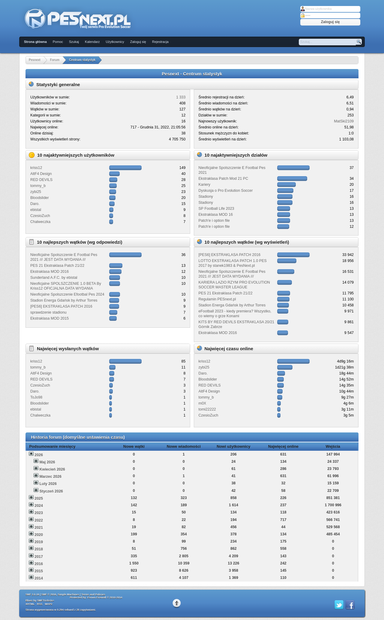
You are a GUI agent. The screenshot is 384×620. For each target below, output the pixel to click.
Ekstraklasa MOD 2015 (49, 318)
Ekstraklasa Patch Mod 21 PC (223, 178)
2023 (38, 513)
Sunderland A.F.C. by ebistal (53, 277)
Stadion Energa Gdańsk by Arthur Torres (64, 300)
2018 (38, 549)
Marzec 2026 (50, 476)
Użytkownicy (115, 42)
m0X (202, 403)
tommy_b (38, 186)
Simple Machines (68, 594)
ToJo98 (36, 397)
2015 (38, 571)
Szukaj (74, 42)
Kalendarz (92, 42)
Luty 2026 (48, 484)
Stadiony (206, 196)
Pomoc (58, 42)
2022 (38, 520)
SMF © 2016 (48, 594)
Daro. (35, 204)
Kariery (205, 184)
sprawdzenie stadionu (48, 312)
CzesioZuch (40, 216)
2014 (38, 578)
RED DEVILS (41, 180)
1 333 (180, 97)
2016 (38, 564)
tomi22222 (207, 409)
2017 (38, 557)
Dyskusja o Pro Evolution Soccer (226, 190)
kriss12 (36, 168)
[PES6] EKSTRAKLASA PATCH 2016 (61, 306)
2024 (38, 506)
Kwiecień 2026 (52, 469)
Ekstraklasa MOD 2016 (49, 271)
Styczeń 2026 (51, 491)
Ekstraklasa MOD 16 (216, 214)
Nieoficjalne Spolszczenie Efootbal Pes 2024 (67, 294)
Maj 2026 (47, 462)
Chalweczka (40, 222)
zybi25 (35, 192)
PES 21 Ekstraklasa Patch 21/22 (57, 265)
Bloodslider (39, 198)
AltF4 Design (41, 174)
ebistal (35, 210)
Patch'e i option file (214, 220)
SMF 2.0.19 (32, 594)
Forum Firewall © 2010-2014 (104, 597)
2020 (38, 535)
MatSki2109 (344, 121)
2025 (38, 498)
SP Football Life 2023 (216, 208)
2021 (38, 527)
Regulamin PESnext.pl (217, 299)
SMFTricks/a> (45, 600)
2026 (38, 455)
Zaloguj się (138, 42)
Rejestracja (160, 42)
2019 (38, 542)
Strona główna (35, 42)
